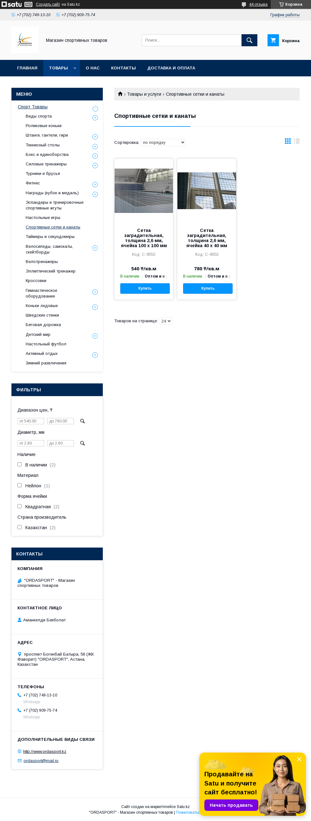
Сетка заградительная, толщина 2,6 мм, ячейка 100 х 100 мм (144, 238)
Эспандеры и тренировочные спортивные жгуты (54, 205)
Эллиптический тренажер (51, 271)
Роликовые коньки (44, 125)
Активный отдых (42, 353)
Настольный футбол (46, 344)
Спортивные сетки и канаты (53, 227)
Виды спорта (39, 116)
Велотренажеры (42, 261)
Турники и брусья (43, 173)
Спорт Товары (33, 106)
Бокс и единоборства (47, 154)
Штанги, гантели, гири (47, 135)
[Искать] (249, 40)
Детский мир (38, 334)
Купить (145, 288)
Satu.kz (183, 807)
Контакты (123, 68)
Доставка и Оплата (171, 68)
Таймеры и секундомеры (50, 236)
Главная (27, 68)
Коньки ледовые (42, 305)
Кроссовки (36, 280)
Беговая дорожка (43, 324)
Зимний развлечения (46, 363)
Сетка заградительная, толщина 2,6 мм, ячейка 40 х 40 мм (206, 238)
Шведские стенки (42, 315)
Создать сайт (48, 4)
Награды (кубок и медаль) (52, 192)
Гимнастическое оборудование (41, 293)
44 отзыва (258, 4)
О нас (93, 68)
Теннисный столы (43, 145)
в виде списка (297, 142)
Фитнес (33, 183)
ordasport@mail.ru (40, 760)
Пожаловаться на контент (199, 812)
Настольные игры (43, 217)
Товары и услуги (144, 94)
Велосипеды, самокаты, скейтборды (49, 249)
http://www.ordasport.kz (44, 751)
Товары (58, 68)
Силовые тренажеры (46, 164)
